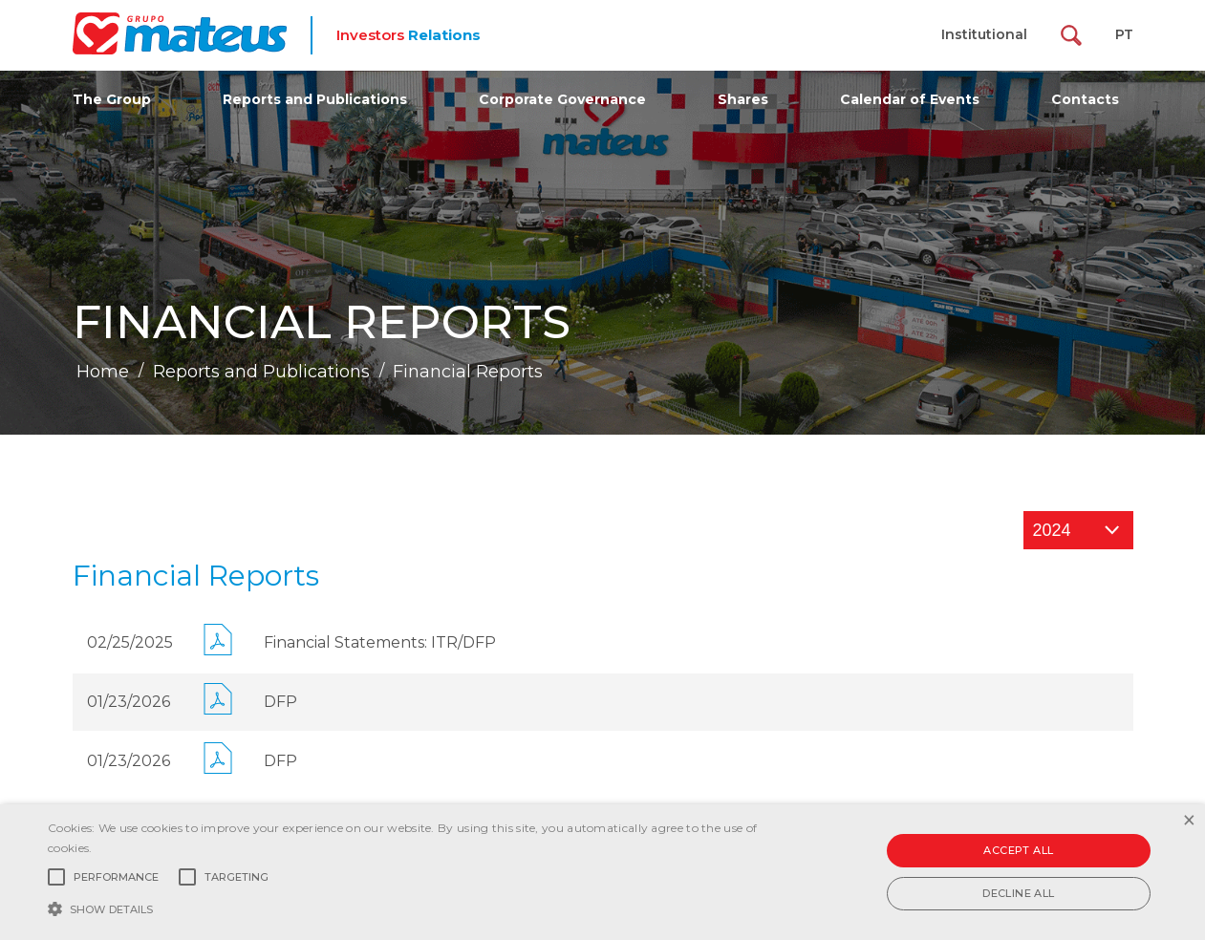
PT (1124, 34)
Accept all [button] (1018, 850)
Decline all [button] (1018, 893)
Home (102, 371)
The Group (112, 99)
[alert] (602, 872)
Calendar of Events (909, 99)
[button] (408, 907)
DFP (280, 702)
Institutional (984, 34)
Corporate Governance (562, 99)
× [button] (1188, 821)
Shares (743, 99)
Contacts (1085, 99)
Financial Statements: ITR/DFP (380, 642)
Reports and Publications (315, 99)
